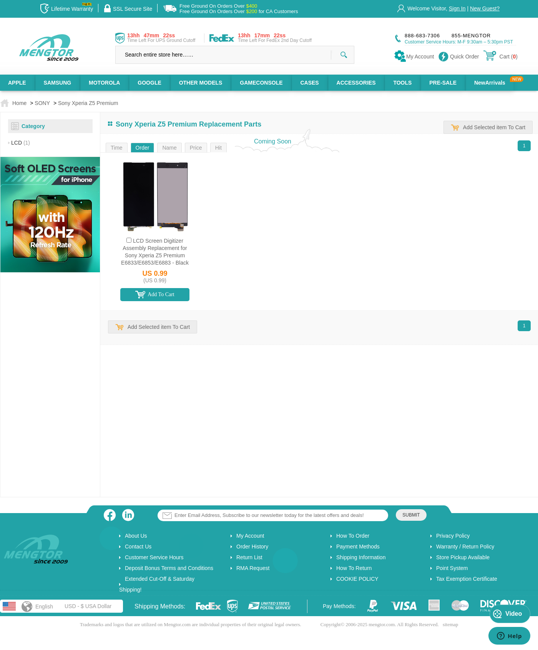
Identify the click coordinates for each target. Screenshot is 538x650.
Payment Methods (358, 546)
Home (19, 103)
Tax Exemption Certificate (466, 579)
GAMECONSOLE (261, 83)
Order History (252, 546)
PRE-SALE (443, 83)
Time (117, 148)
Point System (452, 568)
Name (169, 148)
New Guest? (485, 8)
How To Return (354, 568)
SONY (42, 103)
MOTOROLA (104, 83)
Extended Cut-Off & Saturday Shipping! (156, 584)
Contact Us (138, 546)
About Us (136, 536)
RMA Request (252, 568)
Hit (218, 148)
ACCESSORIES (356, 83)
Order (142, 148)
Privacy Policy (453, 536)
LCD (20, 143)
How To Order (352, 536)
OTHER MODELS (201, 83)
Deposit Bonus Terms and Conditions (169, 568)
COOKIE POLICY (357, 579)
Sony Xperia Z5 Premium (88, 103)
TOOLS (402, 83)
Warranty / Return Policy (465, 546)
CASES (309, 83)
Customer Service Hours (154, 557)
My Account (250, 536)
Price (196, 148)
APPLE (17, 83)
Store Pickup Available (463, 557)
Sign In (457, 8)
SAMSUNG (57, 83)
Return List (249, 557)
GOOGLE (149, 83)
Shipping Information (360, 557)
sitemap (450, 624)
